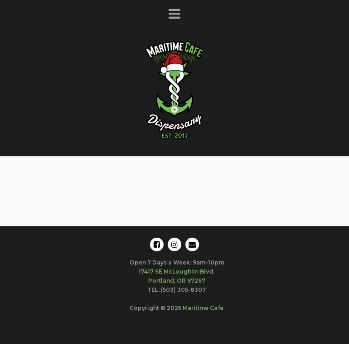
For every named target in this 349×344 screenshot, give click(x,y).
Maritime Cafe (203, 307)
